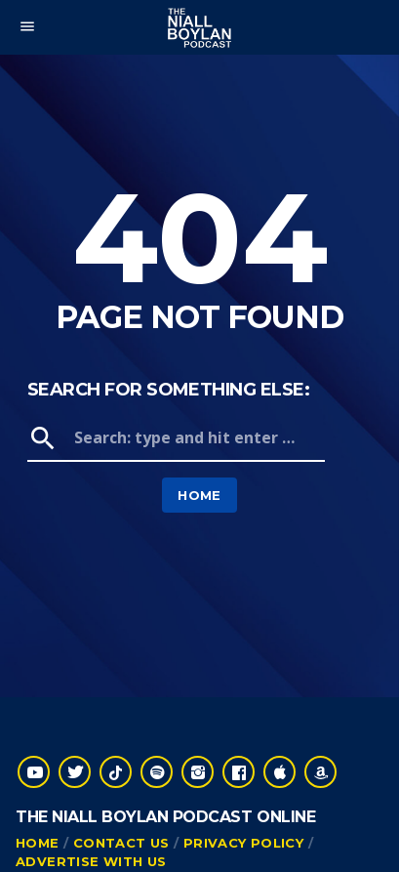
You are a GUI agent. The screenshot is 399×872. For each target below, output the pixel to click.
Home (199, 495)
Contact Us (121, 843)
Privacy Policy (243, 843)
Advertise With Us (91, 861)
